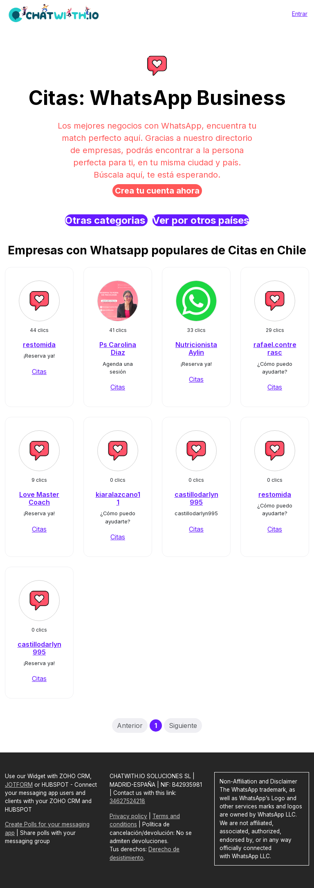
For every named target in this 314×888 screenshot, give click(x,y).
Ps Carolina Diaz (117, 348)
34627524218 (127, 801)
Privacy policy (128, 816)
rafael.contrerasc (274, 348)
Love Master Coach (39, 498)
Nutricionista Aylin (196, 348)
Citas (39, 371)
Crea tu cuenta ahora (157, 191)
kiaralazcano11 (118, 498)
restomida (39, 345)
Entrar (299, 13)
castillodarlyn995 (196, 498)
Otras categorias (106, 220)
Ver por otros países (201, 220)
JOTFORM (19, 784)
